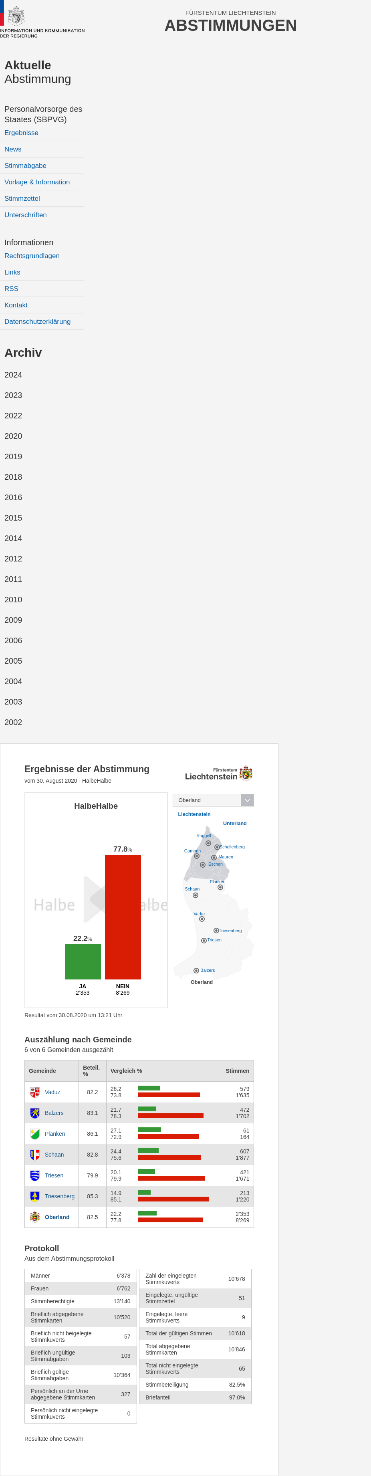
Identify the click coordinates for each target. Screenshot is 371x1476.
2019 (13, 456)
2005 (13, 660)
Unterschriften (25, 215)
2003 (13, 701)
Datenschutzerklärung (37, 321)
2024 (13, 374)
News (13, 149)
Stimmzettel (22, 198)
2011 (13, 579)
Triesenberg (60, 1196)
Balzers (54, 1113)
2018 (13, 476)
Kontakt (16, 305)
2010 (13, 599)
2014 (13, 538)
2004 (13, 681)
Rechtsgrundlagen (32, 256)
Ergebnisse (21, 133)
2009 (13, 620)
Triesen (54, 1175)
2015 (13, 517)
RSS (11, 289)
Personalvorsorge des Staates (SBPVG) (43, 114)
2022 (13, 415)
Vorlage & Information (37, 182)
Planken (55, 1134)
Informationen (28, 242)
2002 (13, 722)
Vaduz (52, 1092)
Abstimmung (37, 72)
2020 (13, 436)
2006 (13, 640)
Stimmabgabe (25, 166)
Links (12, 272)
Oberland (57, 1217)
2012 (13, 558)
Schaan (54, 1154)
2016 (13, 497)
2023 (13, 395)
